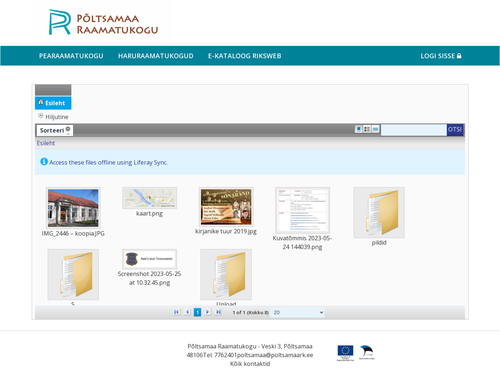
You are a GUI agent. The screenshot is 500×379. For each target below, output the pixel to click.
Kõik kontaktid (250, 364)
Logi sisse (441, 55)
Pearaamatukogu (71, 55)
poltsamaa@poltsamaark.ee (275, 355)
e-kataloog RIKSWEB (244, 55)
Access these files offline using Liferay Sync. (109, 162)
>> (217, 311)
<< (177, 311)
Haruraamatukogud (155, 55)
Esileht (46, 143)
